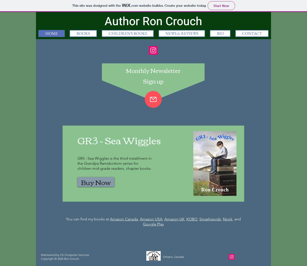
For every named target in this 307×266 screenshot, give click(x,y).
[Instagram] (153, 50)
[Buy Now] (95, 182)
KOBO (191, 219)
